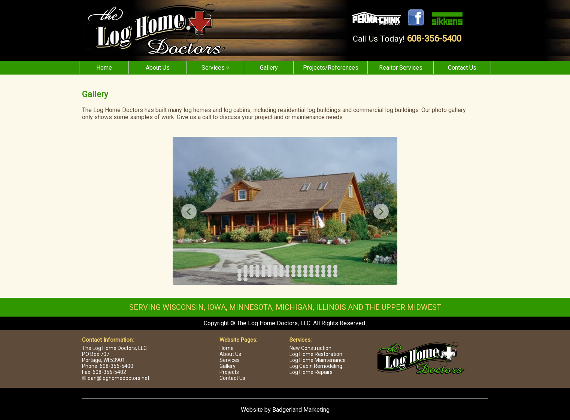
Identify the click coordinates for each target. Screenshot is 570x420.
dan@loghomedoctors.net (118, 378)
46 (305, 275)
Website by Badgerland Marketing (285, 409)
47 (311, 275)
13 (311, 267)
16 (329, 267)
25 (281, 271)
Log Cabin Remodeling (315, 366)
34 (335, 271)
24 (275, 271)
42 (281, 275)
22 (263, 271)
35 (239, 275)
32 (323, 271)
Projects (229, 372)
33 (329, 271)
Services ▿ (215, 67)
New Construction (310, 348)
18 (239, 271)
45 (299, 275)
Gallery (269, 67)
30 (311, 271)
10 (293, 267)
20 (251, 271)
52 (239, 279)
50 (329, 275)
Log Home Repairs (311, 372)
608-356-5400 (434, 38)
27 (293, 271)
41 (275, 275)
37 (251, 275)
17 (335, 267)
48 (317, 275)
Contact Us (462, 67)
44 (293, 275)
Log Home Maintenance (317, 360)
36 (245, 275)
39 (263, 275)
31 (317, 271)
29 (305, 271)
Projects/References (330, 67)
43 (287, 275)
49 (323, 275)
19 (245, 271)
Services (229, 360)
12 (305, 267)
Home (104, 67)
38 (257, 275)
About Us (158, 67)
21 (257, 271)
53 (245, 279)
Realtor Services (400, 67)
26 (287, 271)
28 (299, 271)
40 (269, 275)
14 (317, 267)
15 (323, 267)
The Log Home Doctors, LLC (114, 348)
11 (299, 267)
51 (335, 275)
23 (269, 271)
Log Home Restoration (315, 354)
